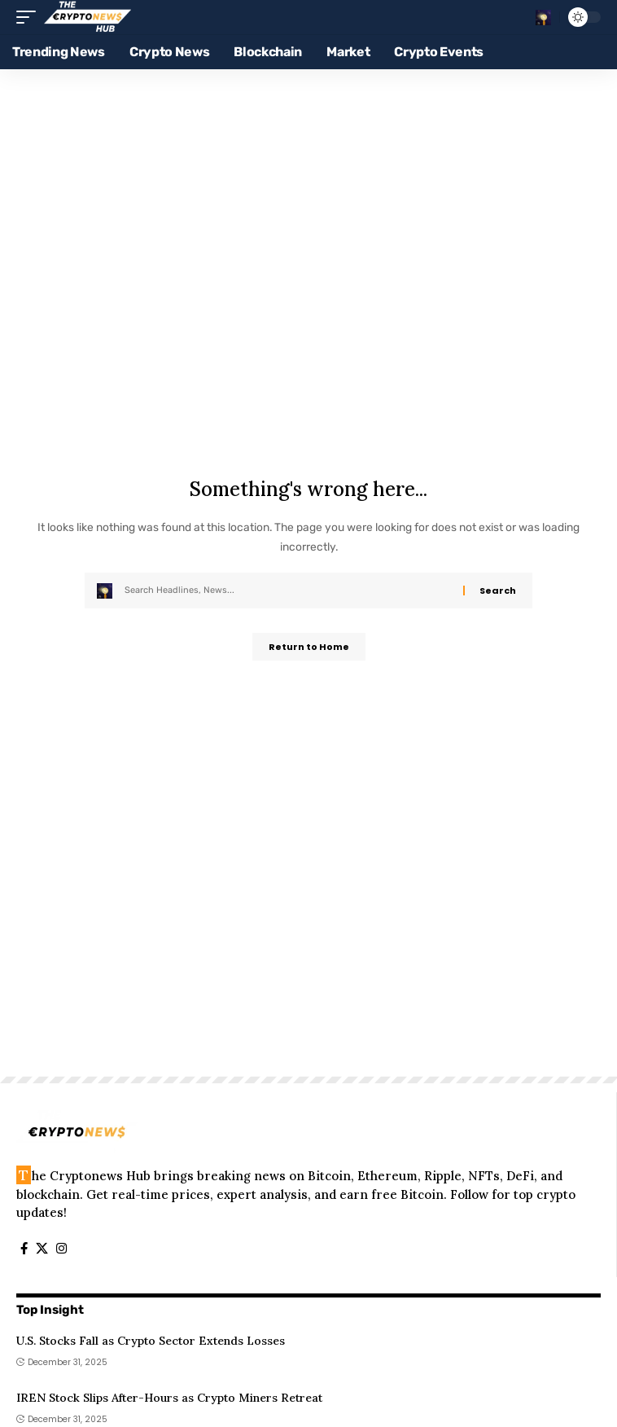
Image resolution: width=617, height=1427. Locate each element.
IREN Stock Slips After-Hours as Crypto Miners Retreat (169, 1397)
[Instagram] (61, 1248)
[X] (42, 1248)
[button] (30, 17)
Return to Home (309, 646)
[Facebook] (24, 1248)
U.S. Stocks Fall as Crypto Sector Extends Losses (150, 1340)
